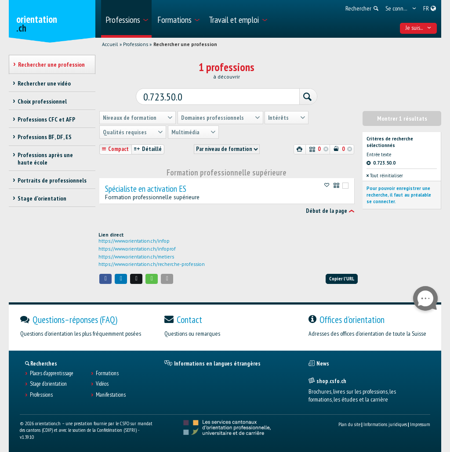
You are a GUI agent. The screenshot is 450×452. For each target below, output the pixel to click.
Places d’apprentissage (51, 373)
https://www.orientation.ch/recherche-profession (151, 264)
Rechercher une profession (185, 44)
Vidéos (102, 383)
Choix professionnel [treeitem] (42, 101)
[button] (105, 278)
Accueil (110, 44)
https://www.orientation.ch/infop (134, 240)
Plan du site (349, 423)
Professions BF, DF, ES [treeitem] (45, 137)
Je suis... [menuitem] (419, 28)
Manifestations (111, 394)
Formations (107, 373)
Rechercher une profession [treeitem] (51, 64)
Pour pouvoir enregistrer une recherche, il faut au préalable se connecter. (399, 194)
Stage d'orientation (48, 383)
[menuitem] (126, 19)
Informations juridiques (385, 423)
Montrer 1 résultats (402, 118)
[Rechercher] (306, 96)
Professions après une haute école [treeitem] (45, 158)
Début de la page (326, 210)
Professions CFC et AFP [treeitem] (46, 119)
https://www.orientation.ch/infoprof (137, 248)
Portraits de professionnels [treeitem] (52, 180)
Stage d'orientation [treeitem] (42, 198)
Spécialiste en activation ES (145, 188)
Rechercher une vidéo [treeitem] (44, 83)
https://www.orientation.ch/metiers (136, 256)
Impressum (420, 423)
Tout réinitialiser (385, 175)
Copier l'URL (341, 278)
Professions (135, 44)
